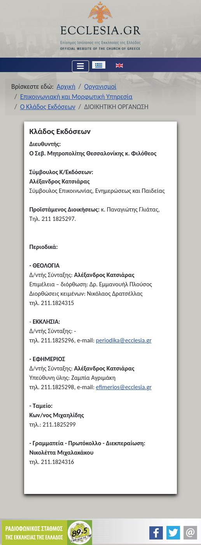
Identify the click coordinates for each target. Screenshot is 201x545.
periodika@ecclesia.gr (124, 340)
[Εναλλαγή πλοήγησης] (80, 66)
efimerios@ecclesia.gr (124, 387)
